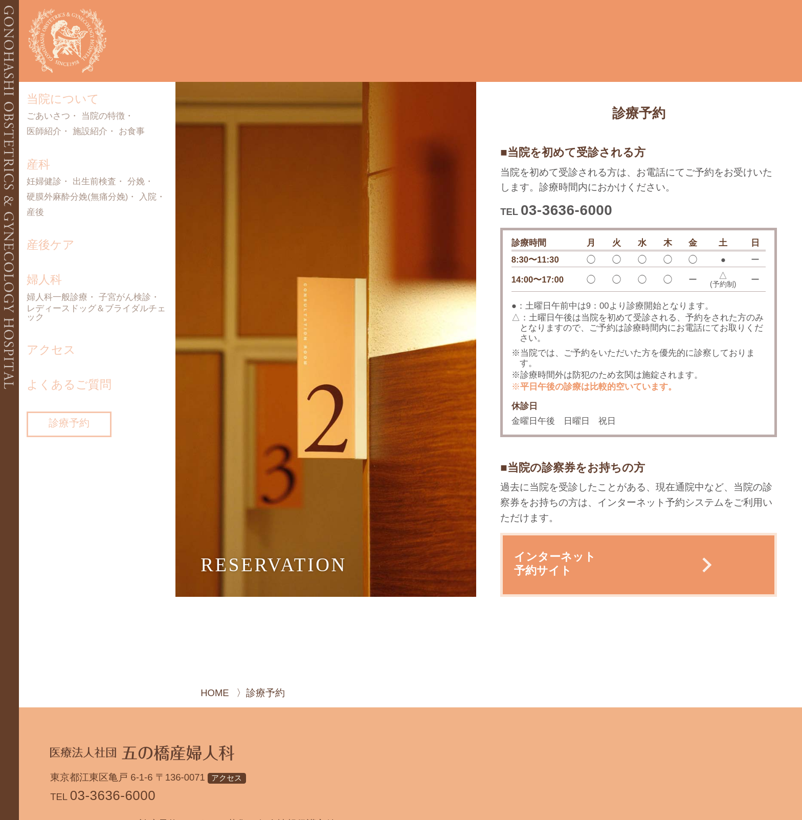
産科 (38, 164)
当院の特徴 (103, 116)
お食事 (132, 131)
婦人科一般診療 (57, 297)
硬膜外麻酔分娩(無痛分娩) (77, 197)
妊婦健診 (44, 182)
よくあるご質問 (69, 384)
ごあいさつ (48, 116)
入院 (148, 197)
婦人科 (44, 279)
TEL (556, 211)
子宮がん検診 (125, 297)
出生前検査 (94, 182)
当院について (63, 98)
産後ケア (51, 244)
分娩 (136, 182)
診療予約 (69, 422)
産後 (35, 212)
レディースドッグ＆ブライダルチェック (96, 313)
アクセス (51, 349)
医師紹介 (44, 131)
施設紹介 (90, 131)
